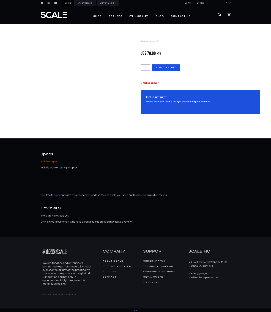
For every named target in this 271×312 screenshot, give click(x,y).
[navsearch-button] (221, 14)
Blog (160, 16)
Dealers (115, 16)
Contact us (181, 16)
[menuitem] (135, 310)
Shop (97, 16)
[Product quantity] (145, 67)
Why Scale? (139, 16)
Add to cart (166, 67)
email (57, 195)
